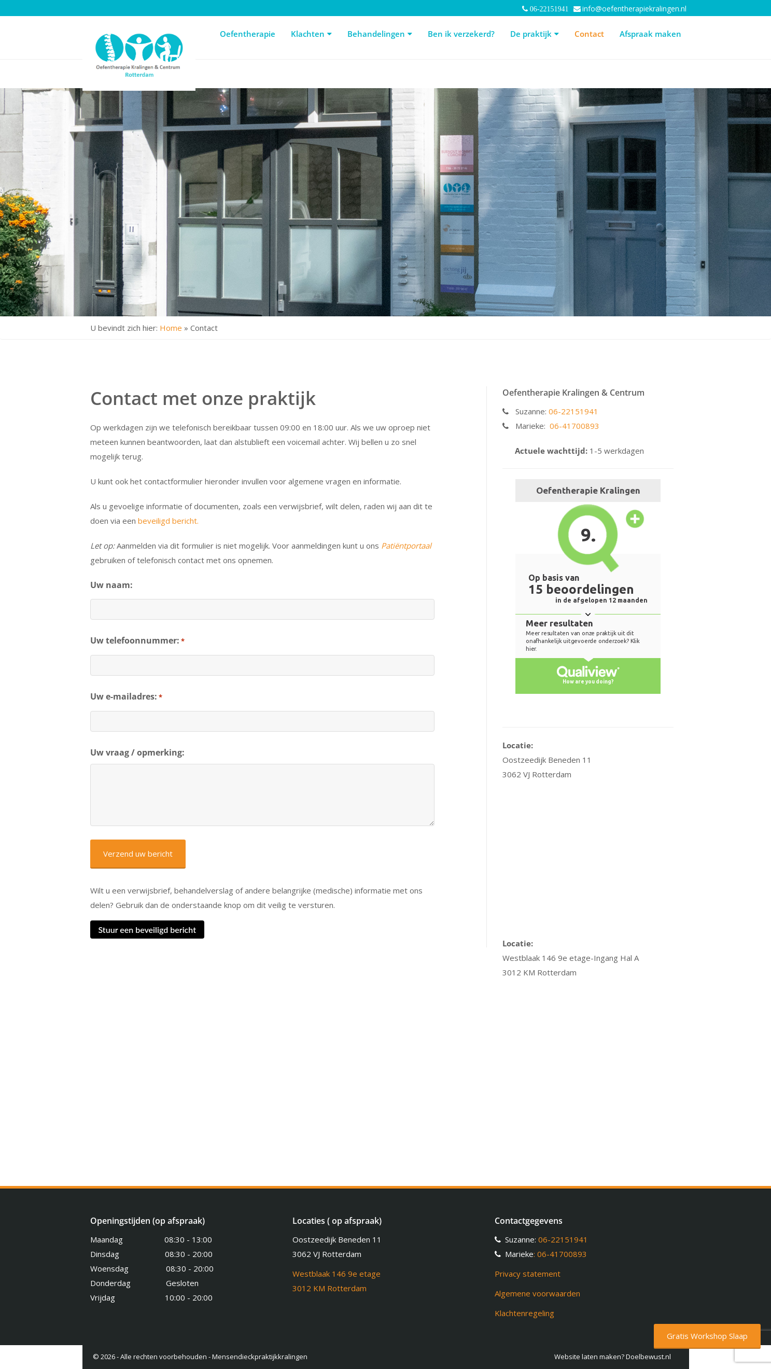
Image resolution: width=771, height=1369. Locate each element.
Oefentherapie (247, 34)
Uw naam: (111, 585)
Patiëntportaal (406, 545)
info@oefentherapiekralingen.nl (634, 8)
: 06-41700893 (560, 1254)
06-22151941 (573, 411)
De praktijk (534, 34)
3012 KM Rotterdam (329, 1288)
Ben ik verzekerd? (461, 34)
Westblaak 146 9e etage (336, 1273)
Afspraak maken (650, 34)
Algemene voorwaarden (537, 1293)
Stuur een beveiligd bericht (147, 929)
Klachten (311, 34)
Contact (589, 34)
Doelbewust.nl (648, 1356)
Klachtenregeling (524, 1313)
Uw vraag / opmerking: (137, 752)
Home (171, 328)
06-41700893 (574, 426)
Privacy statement (527, 1273)
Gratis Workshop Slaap (707, 1336)
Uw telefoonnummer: (137, 641)
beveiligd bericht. (168, 520)
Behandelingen (379, 34)
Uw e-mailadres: (126, 697)
